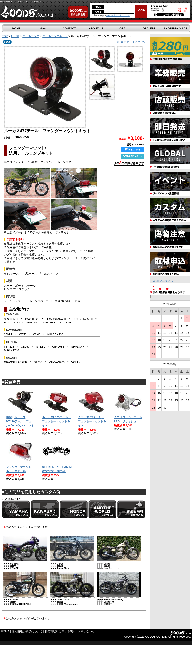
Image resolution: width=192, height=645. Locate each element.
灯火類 (15, 36)
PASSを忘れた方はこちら (118, 15)
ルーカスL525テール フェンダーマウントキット (56, 421)
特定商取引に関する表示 (60, 631)
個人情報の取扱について (27, 631)
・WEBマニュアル (161, 280)
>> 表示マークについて (131, 42)
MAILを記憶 (99, 15)
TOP (5, 36)
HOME (5, 631)
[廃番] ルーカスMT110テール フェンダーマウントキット (20, 421)
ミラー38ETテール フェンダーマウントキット (92, 421)
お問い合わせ (86, 631)
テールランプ (30, 36)
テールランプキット (55, 36)
